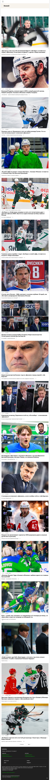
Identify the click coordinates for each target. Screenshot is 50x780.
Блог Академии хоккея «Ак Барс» (15, 210)
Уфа (10, 89)
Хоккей (7, 48)
